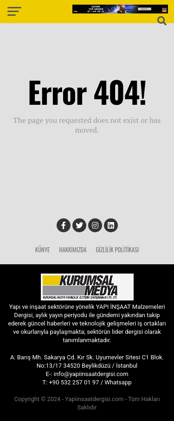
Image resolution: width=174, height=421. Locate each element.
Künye (42, 249)
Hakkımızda (72, 249)
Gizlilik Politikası (117, 249)
